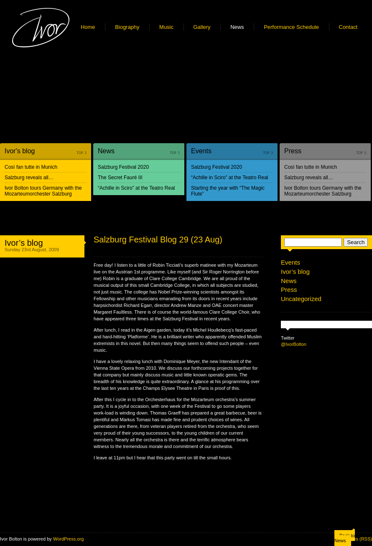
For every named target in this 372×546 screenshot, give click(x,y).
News (237, 27)
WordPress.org (68, 538)
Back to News (344, 538)
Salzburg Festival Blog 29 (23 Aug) (158, 239)
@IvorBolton (293, 344)
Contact (348, 27)
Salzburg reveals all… (29, 177)
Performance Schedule (291, 27)
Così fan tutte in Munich (31, 167)
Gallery (202, 27)
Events (201, 151)
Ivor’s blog (24, 242)
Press (292, 151)
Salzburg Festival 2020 (123, 167)
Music (166, 27)
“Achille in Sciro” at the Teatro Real (136, 188)
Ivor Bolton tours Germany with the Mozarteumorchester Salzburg (43, 191)
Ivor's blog (20, 151)
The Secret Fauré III (120, 177)
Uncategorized (301, 298)
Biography (127, 27)
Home (88, 27)
